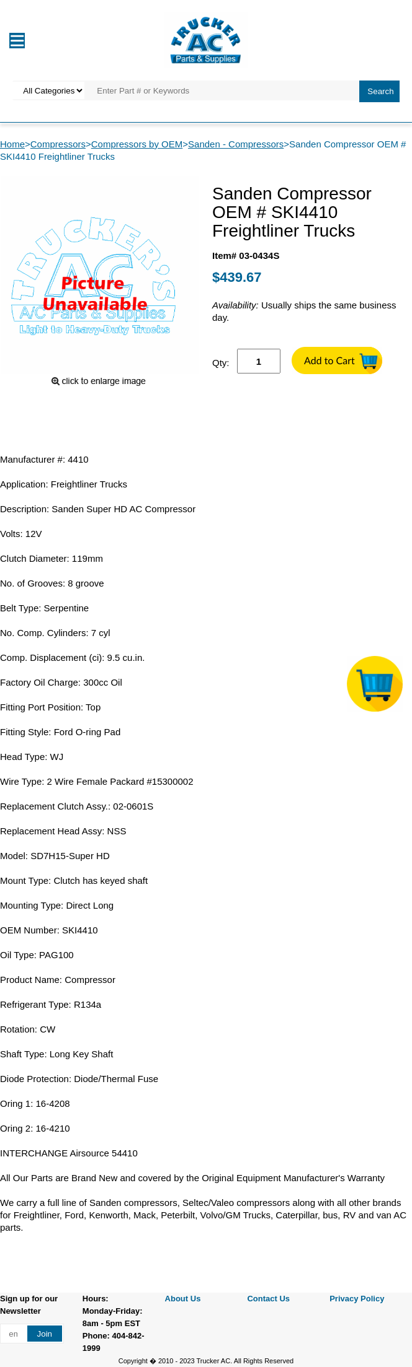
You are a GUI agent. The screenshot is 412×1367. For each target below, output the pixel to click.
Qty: (221, 362)
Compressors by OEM (137, 144)
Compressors (58, 144)
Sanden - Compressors (236, 144)
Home (12, 144)
